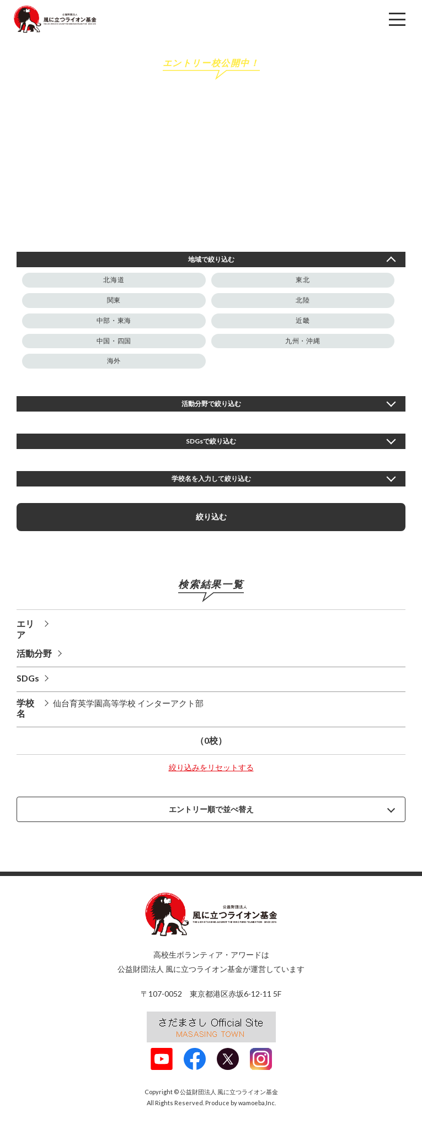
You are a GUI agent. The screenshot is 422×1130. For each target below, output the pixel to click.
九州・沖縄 (302, 341)
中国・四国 (114, 341)
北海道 (113, 279)
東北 (302, 279)
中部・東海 (114, 320)
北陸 (302, 300)
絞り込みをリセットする (211, 767)
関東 (114, 300)
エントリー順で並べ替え (211, 808)
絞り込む (211, 516)
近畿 (302, 320)
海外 (114, 360)
